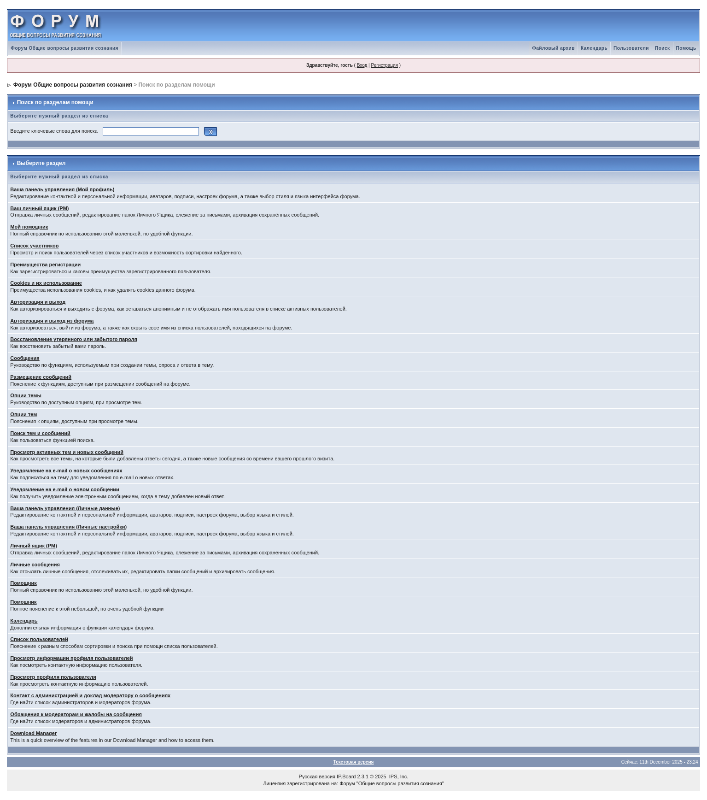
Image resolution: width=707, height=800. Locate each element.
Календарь (594, 48)
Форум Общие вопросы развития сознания (64, 48)
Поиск (662, 48)
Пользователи (631, 48)
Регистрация (384, 65)
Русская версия (317, 776)
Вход (362, 65)
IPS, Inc (398, 776)
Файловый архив (553, 48)
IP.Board (346, 776)
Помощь (686, 48)
